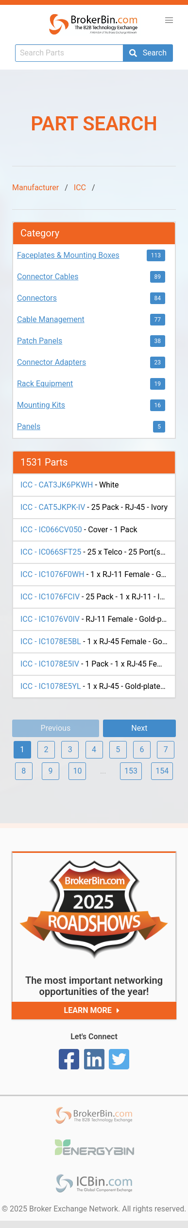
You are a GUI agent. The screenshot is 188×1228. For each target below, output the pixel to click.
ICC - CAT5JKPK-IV (52, 507)
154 (162, 771)
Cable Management (51, 319)
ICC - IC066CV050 (51, 529)
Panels (28, 426)
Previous (56, 728)
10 (77, 771)
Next (139, 728)
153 (130, 771)
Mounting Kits (41, 405)
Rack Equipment (45, 383)
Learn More (94, 1010)
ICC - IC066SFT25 (50, 552)
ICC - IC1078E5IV (49, 663)
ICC (80, 187)
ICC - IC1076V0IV (50, 619)
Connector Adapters (51, 362)
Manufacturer (35, 187)
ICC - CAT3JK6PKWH (56, 484)
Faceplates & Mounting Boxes (68, 255)
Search (148, 52)
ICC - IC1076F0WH (52, 574)
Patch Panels (39, 340)
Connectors (37, 298)
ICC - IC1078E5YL (50, 686)
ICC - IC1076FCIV (50, 596)
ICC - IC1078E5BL (50, 641)
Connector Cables (47, 276)
